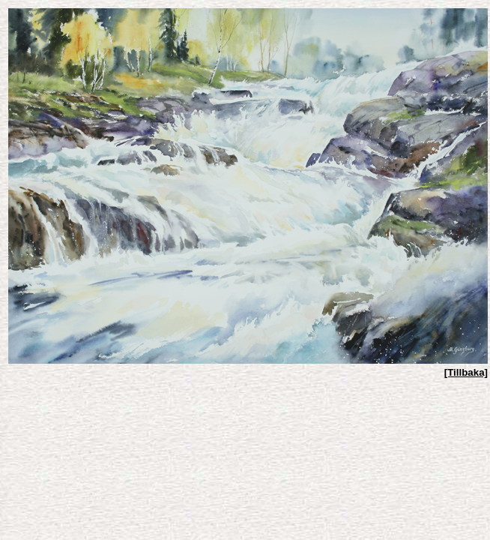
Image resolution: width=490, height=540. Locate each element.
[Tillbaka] (466, 372)
